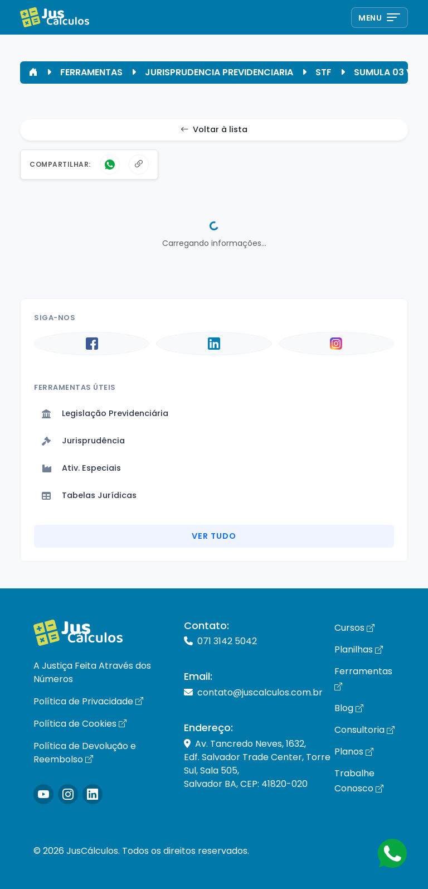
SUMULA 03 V (383, 72)
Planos (353, 751)
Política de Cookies (80, 723)
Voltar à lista (214, 130)
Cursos (354, 627)
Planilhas (358, 649)
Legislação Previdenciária (105, 413)
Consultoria (364, 729)
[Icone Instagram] (43, 794)
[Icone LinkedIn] (92, 794)
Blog (348, 708)
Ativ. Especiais (81, 468)
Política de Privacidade (88, 701)
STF (323, 72)
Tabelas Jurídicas (89, 495)
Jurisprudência (83, 440)
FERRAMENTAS (91, 72)
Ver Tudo (214, 536)
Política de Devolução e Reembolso (84, 753)
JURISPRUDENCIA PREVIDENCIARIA (219, 72)
